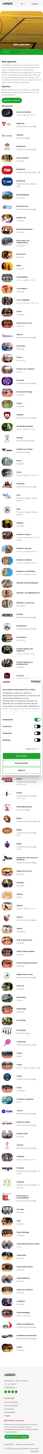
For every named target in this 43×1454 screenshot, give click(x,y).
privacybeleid (9, 1444)
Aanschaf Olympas (11, 1402)
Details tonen (31, 749)
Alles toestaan (21, 756)
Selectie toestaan (21, 763)
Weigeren (21, 770)
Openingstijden (10, 1412)
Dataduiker (35, 1451)
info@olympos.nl (10, 1387)
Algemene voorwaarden (25, 1444)
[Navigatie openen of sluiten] (35, 4)
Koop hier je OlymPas (12, 100)
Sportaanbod (9, 1409)
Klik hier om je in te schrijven (17, 1437)
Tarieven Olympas (11, 1405)
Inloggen (7, 1416)
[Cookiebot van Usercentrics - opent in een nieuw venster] (30, 681)
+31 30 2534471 (10, 1384)
